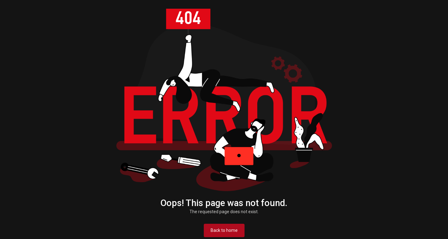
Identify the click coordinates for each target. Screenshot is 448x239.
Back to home (224, 230)
